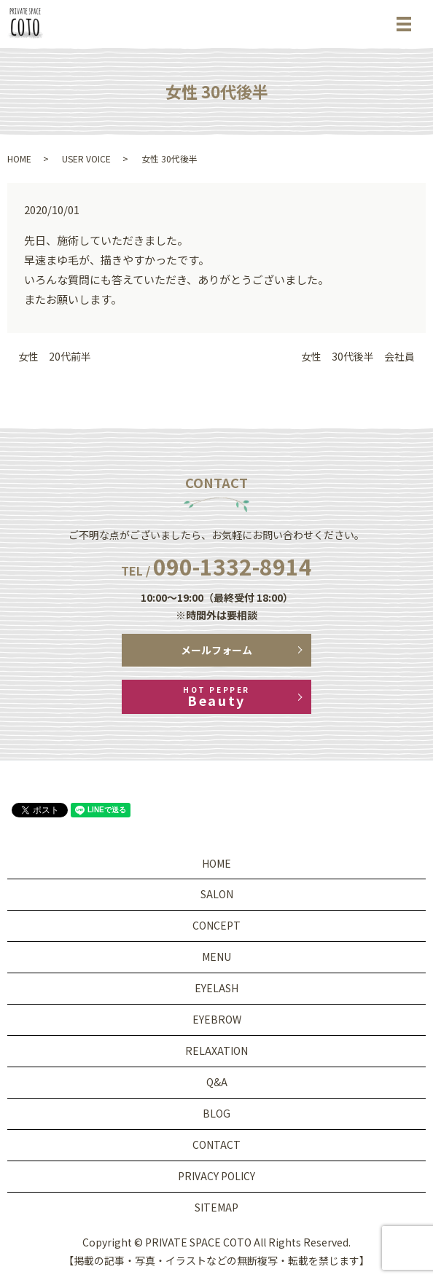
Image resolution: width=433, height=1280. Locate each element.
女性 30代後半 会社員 (358, 357)
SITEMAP (216, 1207)
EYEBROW (216, 1019)
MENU (216, 956)
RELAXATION (216, 1050)
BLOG (216, 1113)
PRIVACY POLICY (216, 1176)
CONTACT (216, 1144)
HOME (19, 158)
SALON (216, 894)
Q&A (216, 1082)
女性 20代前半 (54, 357)
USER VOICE (86, 158)
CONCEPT (216, 925)
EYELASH (216, 988)
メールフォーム (216, 650)
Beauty (216, 697)
